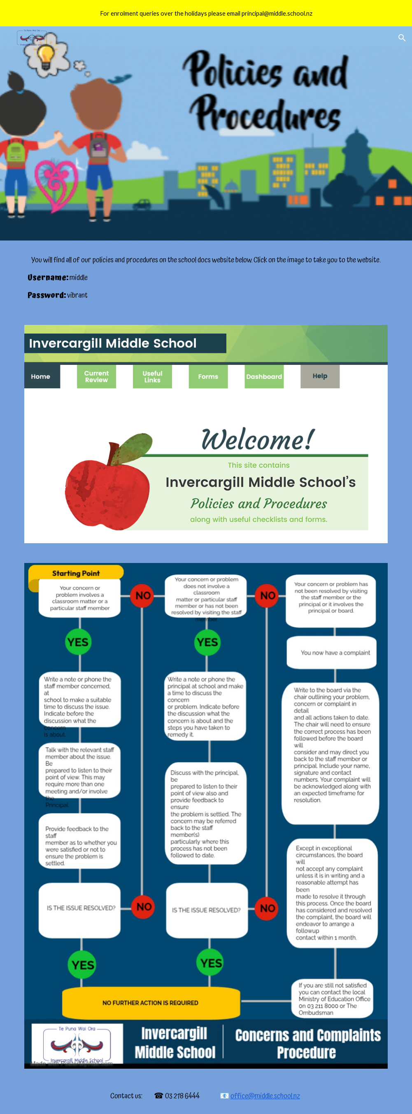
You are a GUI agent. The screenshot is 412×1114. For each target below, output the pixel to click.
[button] (402, 38)
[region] (206, 13)
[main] (205, 277)
